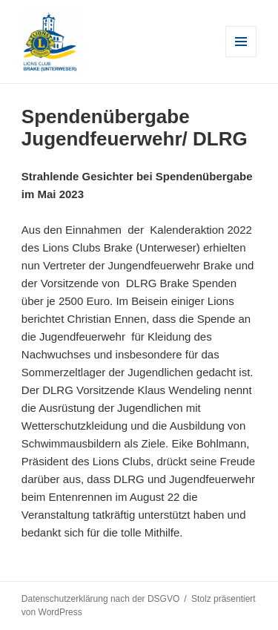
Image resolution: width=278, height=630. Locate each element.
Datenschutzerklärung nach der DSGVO (100, 599)
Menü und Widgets (241, 56)
